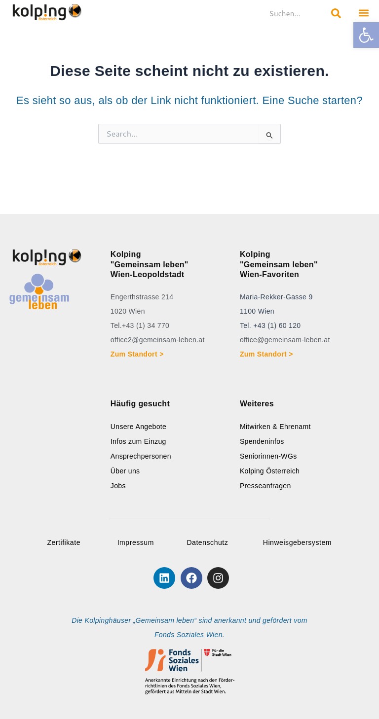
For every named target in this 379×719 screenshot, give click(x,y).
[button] (366, 35)
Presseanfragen (265, 486)
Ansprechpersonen (141, 456)
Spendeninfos (262, 441)
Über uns (125, 471)
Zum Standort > (139, 354)
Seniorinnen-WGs (268, 456)
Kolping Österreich (270, 471)
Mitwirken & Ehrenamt (275, 427)
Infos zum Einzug (138, 441)
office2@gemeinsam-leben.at (158, 340)
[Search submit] (336, 13)
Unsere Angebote (138, 427)
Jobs (118, 486)
